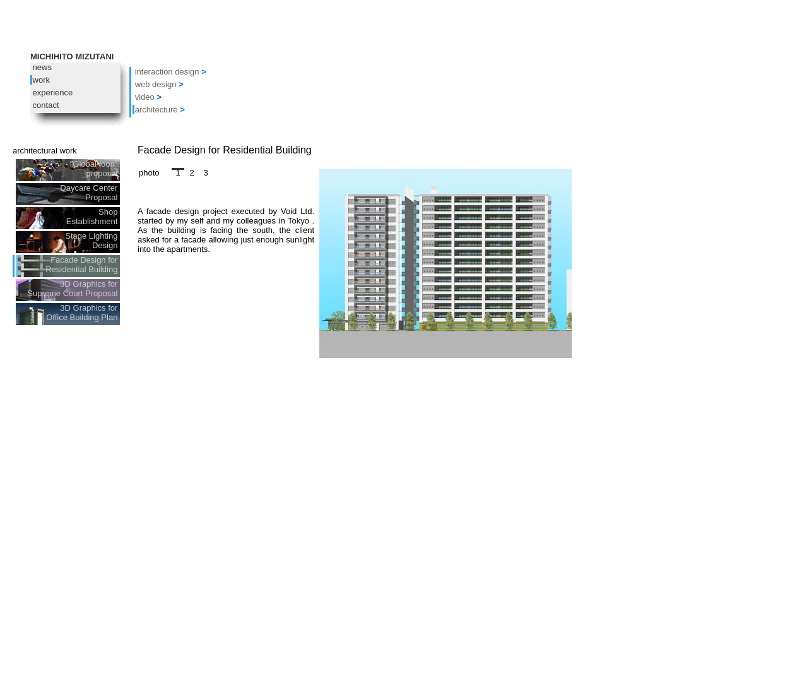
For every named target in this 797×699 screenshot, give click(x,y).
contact (44, 105)
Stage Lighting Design (92, 240)
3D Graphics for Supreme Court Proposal (73, 288)
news (41, 67)
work (40, 80)
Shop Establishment (93, 216)
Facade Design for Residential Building (82, 264)
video (145, 97)
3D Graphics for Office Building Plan (83, 312)
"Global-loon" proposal (95, 168)
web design (156, 84)
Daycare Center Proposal (90, 192)
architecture (156, 109)
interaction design (167, 71)
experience (51, 92)
